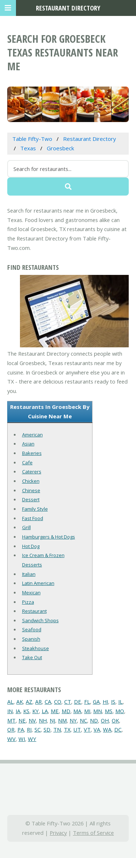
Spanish (31, 639)
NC (83, 720)
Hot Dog (31, 546)
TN (57, 729)
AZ (29, 701)
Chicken (31, 481)
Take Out (32, 657)
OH (105, 720)
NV (32, 720)
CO (57, 701)
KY (35, 711)
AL (10, 701)
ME (55, 711)
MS (108, 711)
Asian (28, 443)
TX (67, 729)
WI (21, 738)
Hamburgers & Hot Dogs (48, 536)
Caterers (31, 471)
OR (11, 729)
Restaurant (34, 611)
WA (107, 729)
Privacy (58, 832)
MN (97, 711)
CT (67, 701)
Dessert (31, 499)
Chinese (31, 490)
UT (77, 729)
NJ (52, 720)
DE (77, 701)
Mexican (31, 592)
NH (43, 720)
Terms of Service (93, 832)
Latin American (38, 583)
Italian (29, 574)
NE (22, 720)
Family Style (35, 509)
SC (37, 729)
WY (32, 738)
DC (117, 729)
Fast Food (32, 518)
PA (20, 729)
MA (77, 711)
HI (105, 701)
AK (19, 701)
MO (119, 711)
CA (48, 701)
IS (113, 701)
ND (94, 720)
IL (120, 701)
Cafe (27, 462)
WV (11, 738)
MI (87, 711)
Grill (26, 527)
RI (29, 729)
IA (18, 711)
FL (87, 701)
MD (66, 711)
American (32, 434)
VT (87, 729)
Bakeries (32, 453)
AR (38, 701)
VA (97, 729)
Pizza (28, 602)
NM (62, 720)
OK (115, 720)
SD (47, 729)
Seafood (31, 629)
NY (73, 720)
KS (26, 711)
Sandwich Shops (40, 620)
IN (10, 711)
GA (96, 701)
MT (11, 720)
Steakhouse (35, 648)
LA (45, 711)
